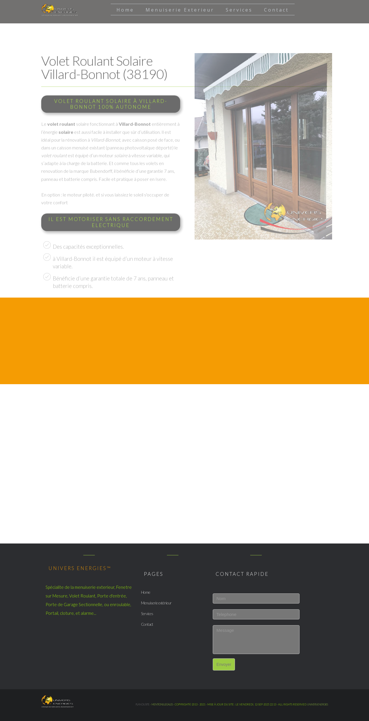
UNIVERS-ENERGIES (317, 704)
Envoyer (223, 664)
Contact (147, 624)
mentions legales (162, 704)
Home (145, 592)
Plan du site (142, 704)
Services (147, 613)
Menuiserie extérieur (156, 602)
